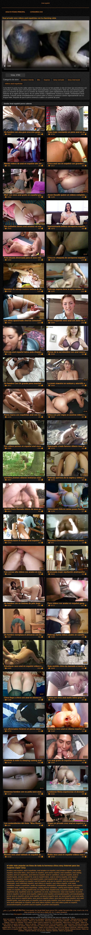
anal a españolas (30, 870)
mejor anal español (68, 892)
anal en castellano (52, 875)
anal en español (66, 875)
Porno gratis (76, 922)
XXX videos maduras (77, 921)
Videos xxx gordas (31, 924)
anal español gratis (36, 879)
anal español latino (51, 879)
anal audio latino (20, 873)
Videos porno (67, 922)
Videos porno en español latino (13, 929)
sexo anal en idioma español (65, 898)
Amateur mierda (27, 80)
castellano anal (12, 888)
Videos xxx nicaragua (37, 919)
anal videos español (59, 883)
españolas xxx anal (41, 892)
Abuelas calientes (63, 921)
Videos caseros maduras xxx (42, 922)
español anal (54, 890)
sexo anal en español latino (22, 898)
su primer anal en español (31, 905)
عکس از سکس (7, 910)
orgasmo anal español (45, 894)
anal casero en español (35, 873)
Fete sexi (40, 912)
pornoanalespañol (77, 894)
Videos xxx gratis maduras (15, 924)
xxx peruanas (41, 931)
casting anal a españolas (28, 888)
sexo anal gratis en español (28, 900)
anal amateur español (64, 870)
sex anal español (65, 896)
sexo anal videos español (41, 902)
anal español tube (65, 879)
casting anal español (65, 888)
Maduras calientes (52, 931)
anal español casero (21, 879)
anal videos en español (43, 883)
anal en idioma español (58, 877)
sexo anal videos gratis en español (64, 902)
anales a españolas (22, 885)
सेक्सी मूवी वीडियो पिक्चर (19, 910)
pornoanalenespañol (61, 894)
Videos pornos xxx (39, 929)
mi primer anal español (27, 894)
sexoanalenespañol (14, 905)
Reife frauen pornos (48, 910)
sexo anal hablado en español (69, 900)
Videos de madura (19, 926)
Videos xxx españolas (23, 919)
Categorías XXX (36, 12)
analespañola (61, 885)
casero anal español (74, 885)
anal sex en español (54, 881)
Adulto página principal (15, 12)
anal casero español (52, 873)
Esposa (47, 80)
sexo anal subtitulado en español (19, 902)
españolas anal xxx (26, 892)
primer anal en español (15, 896)
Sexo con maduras (9, 919)
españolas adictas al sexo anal (71, 890)
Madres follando (33, 927)
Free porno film (68, 910)
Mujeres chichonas (70, 927)
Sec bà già (38, 910)
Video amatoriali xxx (30, 912)
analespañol (51, 885)
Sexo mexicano (69, 924)
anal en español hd (25, 877)
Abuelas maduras (22, 921)
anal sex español (69, 881)
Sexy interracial (74, 80)
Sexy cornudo (58, 80)
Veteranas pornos (82, 927)
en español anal (43, 890)
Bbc (38, 80)
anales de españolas (38, 885)
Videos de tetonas (43, 924)
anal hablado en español (24, 881)
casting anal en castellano (47, 888)
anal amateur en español (46, 870)
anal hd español (40, 881)
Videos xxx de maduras (46, 927)
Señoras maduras (51, 929)
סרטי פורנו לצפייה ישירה (80, 910)
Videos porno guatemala (48, 926)
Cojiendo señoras (30, 931)
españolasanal (54, 892)
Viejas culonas (27, 929)
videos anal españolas (13, 84)
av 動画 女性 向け (49, 912)
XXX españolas (57, 922)
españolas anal (12, 892)
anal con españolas (21, 875)
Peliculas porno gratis (81, 924)
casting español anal (28, 890)
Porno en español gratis (19, 927)
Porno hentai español (57, 924)
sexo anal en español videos (43, 898)
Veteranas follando (63, 929)
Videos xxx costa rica (32, 926)
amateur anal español (15, 870)
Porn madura (28, 922)
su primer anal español (50, 905)
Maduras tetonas (75, 929)
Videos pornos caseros (75, 926)
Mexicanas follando (51, 921)
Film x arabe (58, 910)
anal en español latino (41, 877)
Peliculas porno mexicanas (53, 919)
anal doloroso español (37, 875)
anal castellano (65, 873)
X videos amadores (61, 912)
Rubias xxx (12, 921)
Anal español (45, 3)
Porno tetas (66, 919)
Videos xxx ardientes (16, 922)
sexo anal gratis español (48, 900)
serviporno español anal (49, 896)
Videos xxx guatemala (66, 931)
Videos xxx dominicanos (36, 921)
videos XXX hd (59, 927)
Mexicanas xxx (8, 926)
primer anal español (32, 896)
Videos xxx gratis (62, 926)
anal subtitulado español (25, 883)
